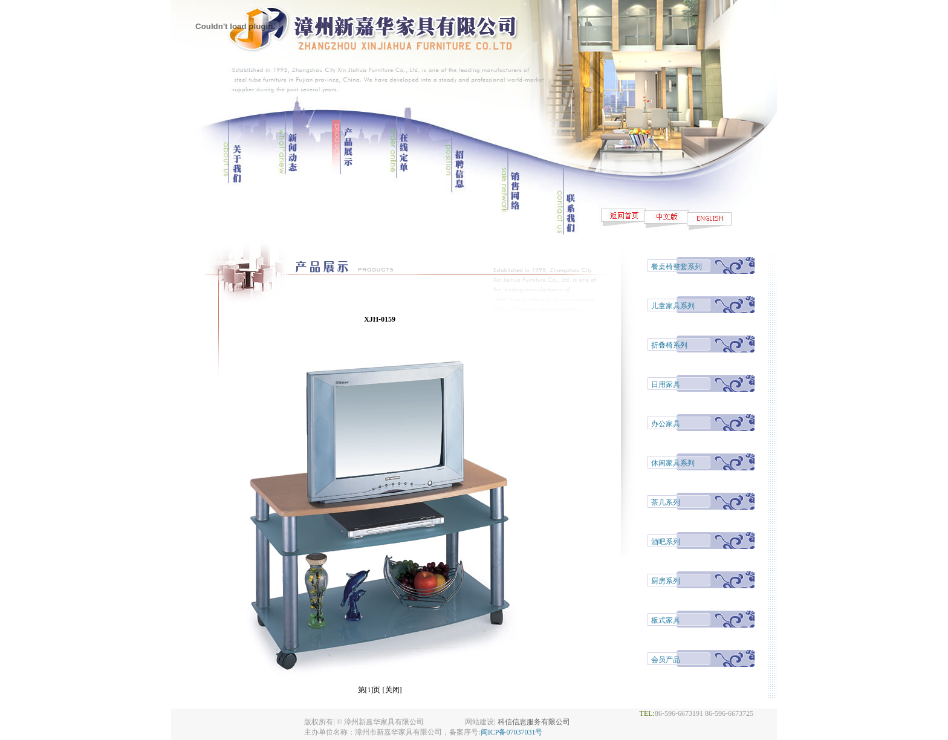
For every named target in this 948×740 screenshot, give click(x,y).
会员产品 (665, 659)
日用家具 (665, 384)
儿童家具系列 (673, 306)
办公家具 (665, 424)
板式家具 (665, 620)
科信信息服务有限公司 (534, 722)
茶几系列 (665, 502)
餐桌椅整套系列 (676, 266)
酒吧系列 (665, 541)
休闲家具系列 (673, 463)
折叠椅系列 (669, 345)
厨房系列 (665, 581)
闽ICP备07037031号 (512, 732)
